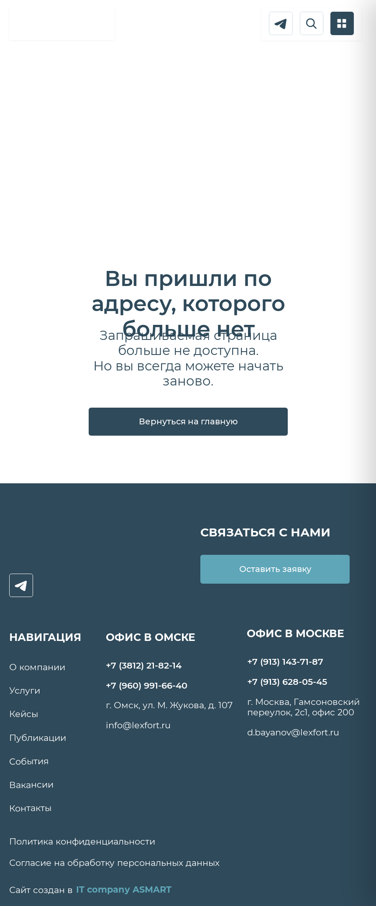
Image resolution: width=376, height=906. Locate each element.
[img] (62, 22)
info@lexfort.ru (138, 725)
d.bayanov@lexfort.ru (293, 732)
